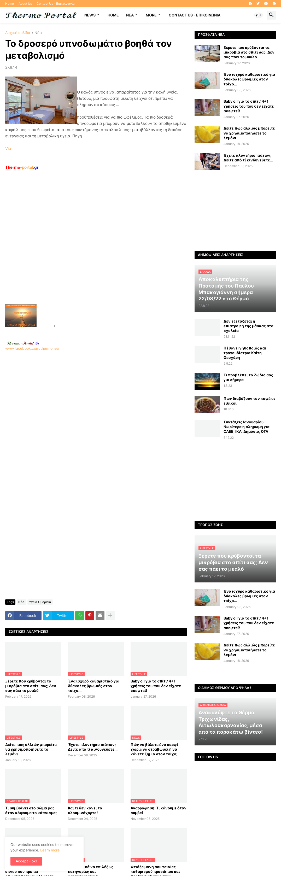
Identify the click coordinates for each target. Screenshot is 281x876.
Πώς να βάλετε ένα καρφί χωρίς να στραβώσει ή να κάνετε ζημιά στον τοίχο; (154, 749)
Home (9, 3)
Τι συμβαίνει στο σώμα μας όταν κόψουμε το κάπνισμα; (31, 810)
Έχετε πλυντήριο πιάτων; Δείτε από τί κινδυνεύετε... (93, 746)
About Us (25, 3)
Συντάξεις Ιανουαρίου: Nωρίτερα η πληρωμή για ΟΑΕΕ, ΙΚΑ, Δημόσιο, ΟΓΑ (247, 427)
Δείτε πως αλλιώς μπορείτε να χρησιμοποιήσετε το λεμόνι (31, 749)
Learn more (50, 850)
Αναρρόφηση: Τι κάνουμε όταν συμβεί (158, 810)
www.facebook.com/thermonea (96, 415)
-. (23, 343)
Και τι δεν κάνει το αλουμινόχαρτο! (85, 810)
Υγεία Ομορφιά (40, 602)
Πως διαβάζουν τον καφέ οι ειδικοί (249, 400)
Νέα (38, 33)
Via (8, 148)
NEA (130, 15)
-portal (21, 167)
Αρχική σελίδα (17, 33)
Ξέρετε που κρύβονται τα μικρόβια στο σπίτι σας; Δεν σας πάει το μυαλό (30, 686)
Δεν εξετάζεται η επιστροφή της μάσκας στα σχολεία (248, 326)
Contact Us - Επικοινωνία (56, 3)
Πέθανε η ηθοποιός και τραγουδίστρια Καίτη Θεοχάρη (245, 353)
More (151, 15)
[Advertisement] (95, 249)
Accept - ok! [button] (26, 861)
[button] (258, 15)
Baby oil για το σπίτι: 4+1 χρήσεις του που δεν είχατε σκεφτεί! (156, 686)
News (90, 15)
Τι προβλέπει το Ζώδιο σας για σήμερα (248, 377)
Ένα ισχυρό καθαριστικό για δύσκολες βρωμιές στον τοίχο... (93, 686)
